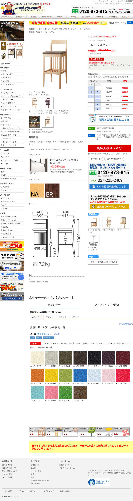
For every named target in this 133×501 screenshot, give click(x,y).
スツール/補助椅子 (8, 103)
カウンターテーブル (8, 142)
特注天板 (4, 121)
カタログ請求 (7, 477)
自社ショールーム (66, 465)
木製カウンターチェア (67, 29)
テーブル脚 (4, 150)
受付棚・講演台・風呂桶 (10, 224)
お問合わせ (113, 17)
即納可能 (118, 428)
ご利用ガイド (100, 17)
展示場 (73, 17)
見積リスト (126, 17)
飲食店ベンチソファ (8, 106)
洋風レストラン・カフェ (45, 32)
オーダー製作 (46, 17)
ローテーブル (6, 138)
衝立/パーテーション (9, 220)
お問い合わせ (65, 491)
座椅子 (3, 172)
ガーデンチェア (7, 198)
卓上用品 (4, 227)
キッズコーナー (7, 190)
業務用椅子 (4, 68)
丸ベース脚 (5, 157)
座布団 (3, 175)
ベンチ (3, 205)
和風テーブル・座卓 (8, 145)
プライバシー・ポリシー (27, 491)
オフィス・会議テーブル (10, 132)
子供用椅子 (5, 187)
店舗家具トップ (7, 17)
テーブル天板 (6, 118)
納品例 (33, 17)
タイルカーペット (8, 237)
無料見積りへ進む (109, 148)
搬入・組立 (86, 17)
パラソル (4, 209)
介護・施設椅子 (7, 74)
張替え (59, 17)
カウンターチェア (50, 29)
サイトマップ (48, 491)
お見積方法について (114, 159)
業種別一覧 (20, 17)
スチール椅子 (6, 78)
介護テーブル (6, 125)
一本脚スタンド (87, 428)
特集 (32, 477)
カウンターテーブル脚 (9, 160)
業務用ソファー (7, 100)
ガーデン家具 (5, 195)
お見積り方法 (7, 465)
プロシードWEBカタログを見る (103, 262)
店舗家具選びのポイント (40, 480)
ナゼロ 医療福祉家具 (9, 217)
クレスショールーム (67, 468)
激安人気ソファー (8, 93)
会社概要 (8, 491)
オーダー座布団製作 (8, 179)
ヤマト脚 (4, 164)
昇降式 (100, 428)
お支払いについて (9, 468)
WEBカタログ (36, 484)
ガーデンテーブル (8, 202)
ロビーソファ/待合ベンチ (10, 96)
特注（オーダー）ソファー (11, 110)
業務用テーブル (6, 115)
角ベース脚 (5, 153)
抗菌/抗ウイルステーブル (10, 128)
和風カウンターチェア (53, 429)
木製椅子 (4, 71)
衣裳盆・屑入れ (7, 230)
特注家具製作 (6, 234)
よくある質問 (7, 474)
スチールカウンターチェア (70, 429)
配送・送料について (10, 471)
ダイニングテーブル (8, 135)
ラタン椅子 (5, 81)
